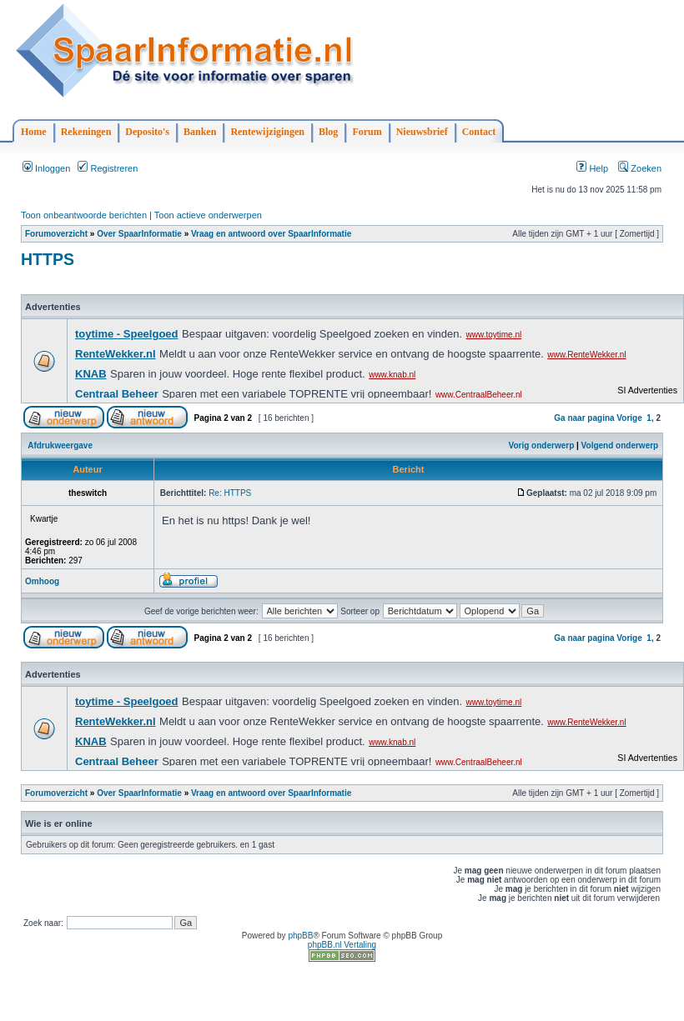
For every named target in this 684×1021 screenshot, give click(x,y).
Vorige (628, 418)
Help (592, 168)
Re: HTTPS (230, 493)
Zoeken (639, 168)
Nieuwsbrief (422, 132)
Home (34, 132)
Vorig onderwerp (542, 445)
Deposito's (147, 132)
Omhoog (42, 581)
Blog (328, 132)
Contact (479, 132)
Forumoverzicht (56, 233)
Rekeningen (86, 132)
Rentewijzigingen (267, 132)
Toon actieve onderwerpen (208, 215)
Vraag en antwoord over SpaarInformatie (271, 233)
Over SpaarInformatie (139, 233)
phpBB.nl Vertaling (342, 944)
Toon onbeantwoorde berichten (84, 215)
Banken (200, 132)
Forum (366, 132)
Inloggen (46, 168)
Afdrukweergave (60, 445)
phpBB (300, 935)
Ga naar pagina (584, 418)
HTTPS (47, 259)
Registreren (108, 168)
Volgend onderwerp (620, 445)
